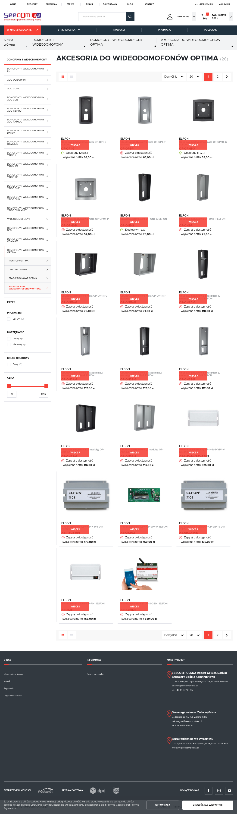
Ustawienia (162, 805)
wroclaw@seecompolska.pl (185, 748)
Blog (130, 4)
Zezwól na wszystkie (208, 805)
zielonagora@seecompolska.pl (187, 721)
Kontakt (149, 4)
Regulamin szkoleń (13, 696)
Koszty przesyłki (95, 674)
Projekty (32, 4)
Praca (89, 4)
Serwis (70, 4)
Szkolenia (51, 4)
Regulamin (9, 688)
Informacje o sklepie (13, 674)
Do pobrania (110, 4)
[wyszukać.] (130, 16)
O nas (13, 4)
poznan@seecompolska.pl (185, 686)
